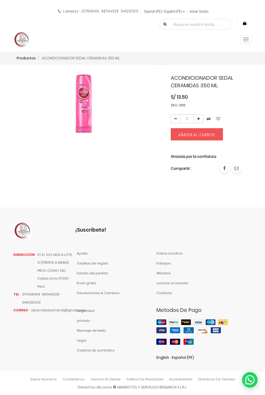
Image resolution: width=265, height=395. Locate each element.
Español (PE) (183, 357)
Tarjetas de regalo (92, 263)
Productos (26, 58)
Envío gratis (86, 283)
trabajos (163, 263)
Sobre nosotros (169, 253)
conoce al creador (172, 283)
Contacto (164, 293)
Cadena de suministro (96, 350)
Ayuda (82, 253)
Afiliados (163, 273)
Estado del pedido (92, 273)
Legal (81, 340)
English (162, 357)
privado (83, 320)
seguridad (86, 310)
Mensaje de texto (91, 330)
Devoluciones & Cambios (98, 293)
